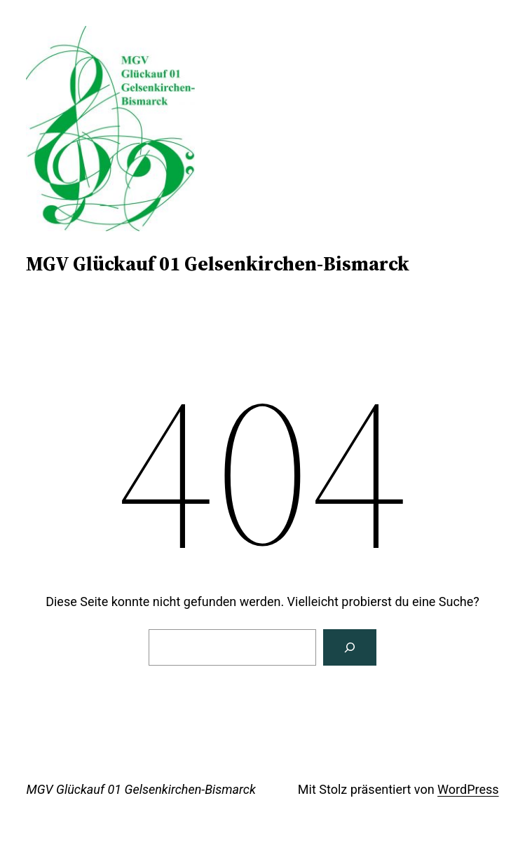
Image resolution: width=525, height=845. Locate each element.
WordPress (467, 789)
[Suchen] (349, 647)
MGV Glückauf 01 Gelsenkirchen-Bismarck (217, 263)
